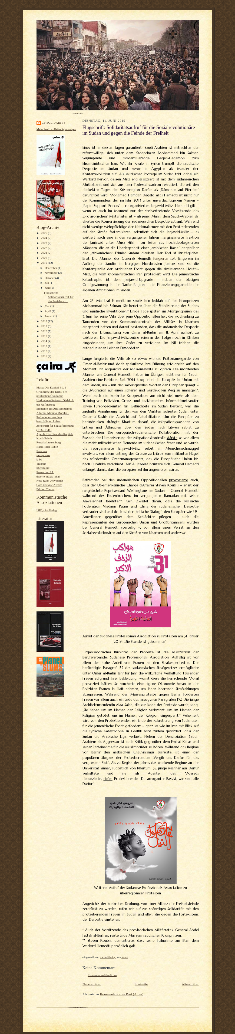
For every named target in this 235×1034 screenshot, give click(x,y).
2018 (44, 321)
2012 (44, 351)
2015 (44, 336)
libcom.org (43, 467)
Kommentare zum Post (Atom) (121, 994)
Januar (49, 316)
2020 (44, 257)
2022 (44, 247)
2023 (44, 243)
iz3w (39, 459)
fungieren (160, 258)
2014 (44, 341)
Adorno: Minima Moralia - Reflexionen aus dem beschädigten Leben (53, 417)
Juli (47, 282)
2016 (44, 331)
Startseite (141, 984)
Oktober (50, 277)
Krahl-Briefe (44, 438)
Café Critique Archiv (49, 484)
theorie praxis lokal (48, 476)
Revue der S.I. (45, 472)
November (51, 272)
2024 (44, 237)
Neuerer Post (91, 984)
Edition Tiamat (46, 489)
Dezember (51, 267)
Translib (42, 463)
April (48, 311)
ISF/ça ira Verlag (47, 510)
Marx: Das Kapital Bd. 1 (51, 387)
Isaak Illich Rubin (47, 446)
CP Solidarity (54, 122)
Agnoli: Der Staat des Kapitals (55, 434)
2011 (44, 356)
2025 (44, 233)
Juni (47, 287)
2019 (44, 262)
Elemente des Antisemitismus (54, 408)
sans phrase (43, 455)
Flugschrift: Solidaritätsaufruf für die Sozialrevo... (58, 297)
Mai (47, 306)
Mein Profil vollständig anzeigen (56, 129)
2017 (44, 326)
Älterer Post (190, 984)
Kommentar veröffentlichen (102, 975)
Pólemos (42, 451)
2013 (44, 346)
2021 (44, 252)
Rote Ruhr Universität (50, 480)
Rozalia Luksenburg (49, 442)
